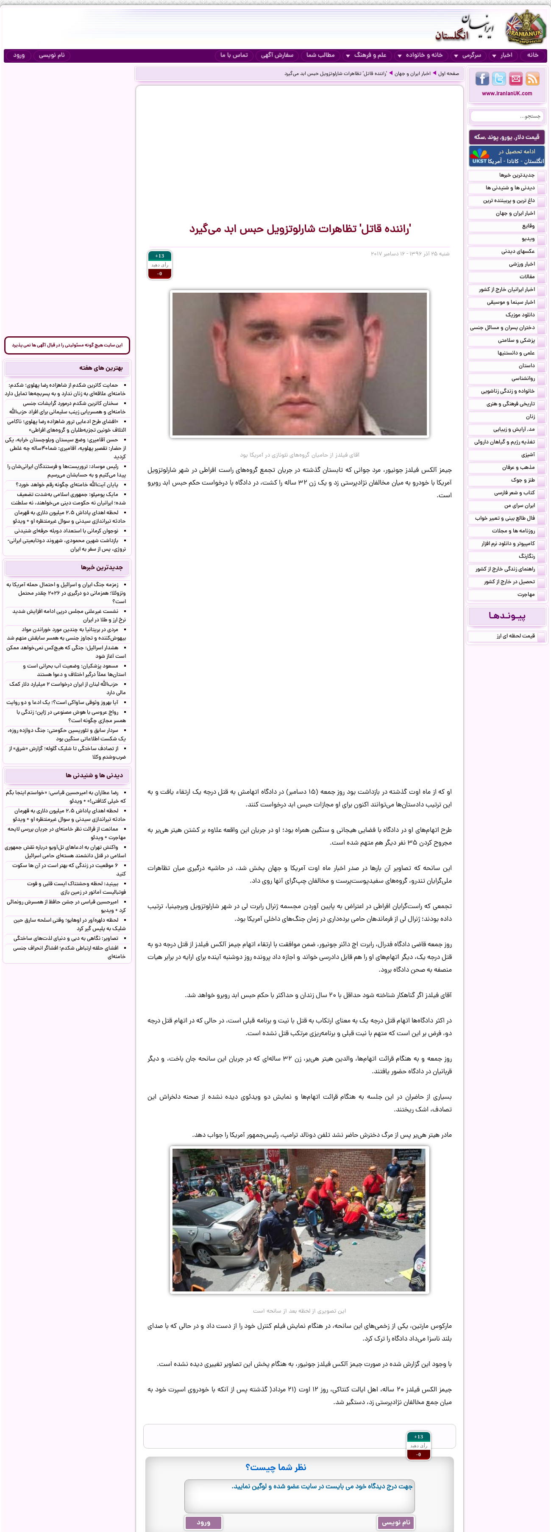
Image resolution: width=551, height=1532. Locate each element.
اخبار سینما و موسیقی (516, 303)
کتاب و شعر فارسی (519, 494)
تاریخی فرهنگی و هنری (516, 405)
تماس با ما (234, 56)
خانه (533, 56)
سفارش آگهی (277, 56)
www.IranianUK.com (507, 94)
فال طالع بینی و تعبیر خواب (510, 519)
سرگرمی (467, 56)
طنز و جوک (528, 481)
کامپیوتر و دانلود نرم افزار (513, 544)
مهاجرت (531, 595)
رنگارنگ (532, 557)
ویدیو (533, 239)
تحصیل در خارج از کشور (514, 582)
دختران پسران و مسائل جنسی (507, 328)
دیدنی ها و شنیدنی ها (515, 189)
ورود (19, 56)
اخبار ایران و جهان (413, 74)
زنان (535, 417)
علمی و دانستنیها (521, 354)
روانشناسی (528, 379)
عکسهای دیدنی (523, 252)
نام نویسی (52, 56)
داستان (532, 366)
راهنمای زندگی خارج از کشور (510, 570)
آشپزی (533, 455)
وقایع (533, 227)
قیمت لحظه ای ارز (521, 637)
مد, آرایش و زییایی (519, 430)
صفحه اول (448, 74)
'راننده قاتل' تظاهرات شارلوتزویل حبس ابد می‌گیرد (335, 74)
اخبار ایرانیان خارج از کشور (512, 290)
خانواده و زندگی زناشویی (513, 392)
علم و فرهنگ (366, 56)
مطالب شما (320, 56)
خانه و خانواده (420, 56)
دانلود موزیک (525, 316)
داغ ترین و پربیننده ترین (514, 201)
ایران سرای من (524, 506)
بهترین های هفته (101, 368)
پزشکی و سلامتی (521, 341)
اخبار (502, 56)
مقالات (532, 278)
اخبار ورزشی (527, 265)
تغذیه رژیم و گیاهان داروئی (509, 443)
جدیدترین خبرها (522, 176)
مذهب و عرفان (523, 468)
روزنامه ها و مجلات (518, 532)
